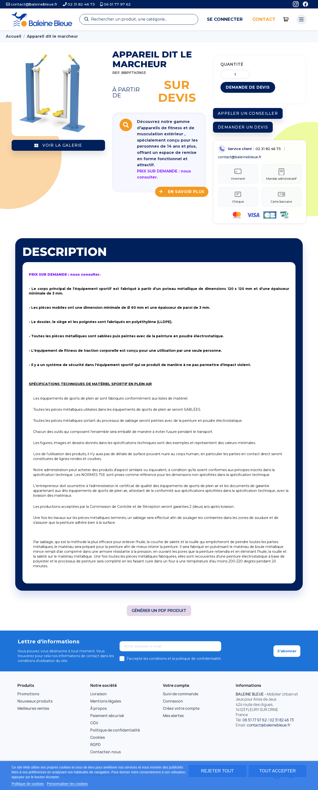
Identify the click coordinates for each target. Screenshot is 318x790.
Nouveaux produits (35, 704)
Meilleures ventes (33, 711)
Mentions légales (105, 704)
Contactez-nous (105, 755)
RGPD (95, 748)
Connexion (173, 704)
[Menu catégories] (301, 19)
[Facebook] (305, 4)
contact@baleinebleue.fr (31, 4)
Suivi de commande (180, 697)
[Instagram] (296, 4)
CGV (94, 726)
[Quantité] (235, 74)
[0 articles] (286, 19)
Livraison (98, 697)
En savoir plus (181, 191)
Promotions (28, 697)
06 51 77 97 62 (115, 4)
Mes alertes (173, 719)
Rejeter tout (217, 770)
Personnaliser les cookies (67, 784)
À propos (98, 711)
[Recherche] (138, 19)
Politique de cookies (28, 784)
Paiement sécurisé (107, 719)
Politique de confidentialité (115, 733)
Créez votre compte (181, 711)
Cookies (97, 740)
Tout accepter (277, 770)
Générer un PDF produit (159, 613)
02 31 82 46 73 (79, 4)
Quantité (231, 64)
